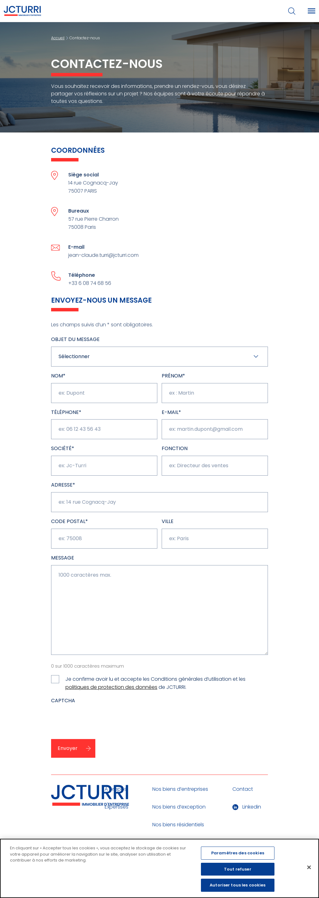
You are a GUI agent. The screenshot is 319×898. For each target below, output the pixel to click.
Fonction (175, 448)
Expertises (116, 806)
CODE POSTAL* (69, 521)
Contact (242, 789)
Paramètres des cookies (237, 853)
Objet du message (75, 339)
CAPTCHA (63, 700)
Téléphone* (66, 412)
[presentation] (128, 720)
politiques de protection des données (111, 687)
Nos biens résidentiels (178, 824)
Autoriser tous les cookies (237, 885)
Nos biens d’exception (179, 806)
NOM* (58, 375)
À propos (116, 789)
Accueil (57, 38)
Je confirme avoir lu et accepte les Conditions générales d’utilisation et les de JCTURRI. (155, 683)
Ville (168, 521)
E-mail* (171, 412)
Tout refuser (237, 869)
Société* (62, 448)
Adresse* (63, 484)
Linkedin (246, 806)
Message (62, 557)
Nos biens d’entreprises (180, 789)
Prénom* (173, 375)
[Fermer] (309, 867)
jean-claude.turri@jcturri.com (103, 255)
